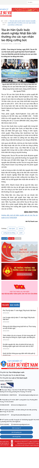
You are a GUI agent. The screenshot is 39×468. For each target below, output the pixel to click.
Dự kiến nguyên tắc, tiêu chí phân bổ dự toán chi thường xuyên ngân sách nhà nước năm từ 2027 (18, 345)
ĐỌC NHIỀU (14, 305)
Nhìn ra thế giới (5, 22)
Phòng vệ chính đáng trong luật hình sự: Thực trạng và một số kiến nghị (19, 327)
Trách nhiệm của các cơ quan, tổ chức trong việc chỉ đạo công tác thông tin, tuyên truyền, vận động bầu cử (19, 336)
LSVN (20, 233)
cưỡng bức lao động (9, 233)
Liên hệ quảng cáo (16, 432)
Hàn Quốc (12, 228)
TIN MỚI (5, 305)
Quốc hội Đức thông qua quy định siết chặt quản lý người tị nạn (19, 354)
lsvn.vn (21, 228)
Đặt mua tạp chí (16, 428)
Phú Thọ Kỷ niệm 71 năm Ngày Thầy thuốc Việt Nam (19, 310)
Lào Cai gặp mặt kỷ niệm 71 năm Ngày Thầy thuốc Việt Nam (19, 318)
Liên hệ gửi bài (16, 436)
